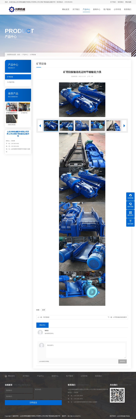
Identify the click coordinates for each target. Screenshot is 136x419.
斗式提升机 (10, 82)
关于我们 (113, 2)
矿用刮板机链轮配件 (120, 317)
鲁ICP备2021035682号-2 (74, 416)
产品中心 (25, 54)
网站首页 (11, 376)
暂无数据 (46, 317)
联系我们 (121, 2)
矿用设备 (33, 54)
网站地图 (128, 2)
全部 (43, 310)
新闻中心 (55, 376)
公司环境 (84, 376)
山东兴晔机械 (121, 416)
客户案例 (69, 376)
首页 (18, 54)
